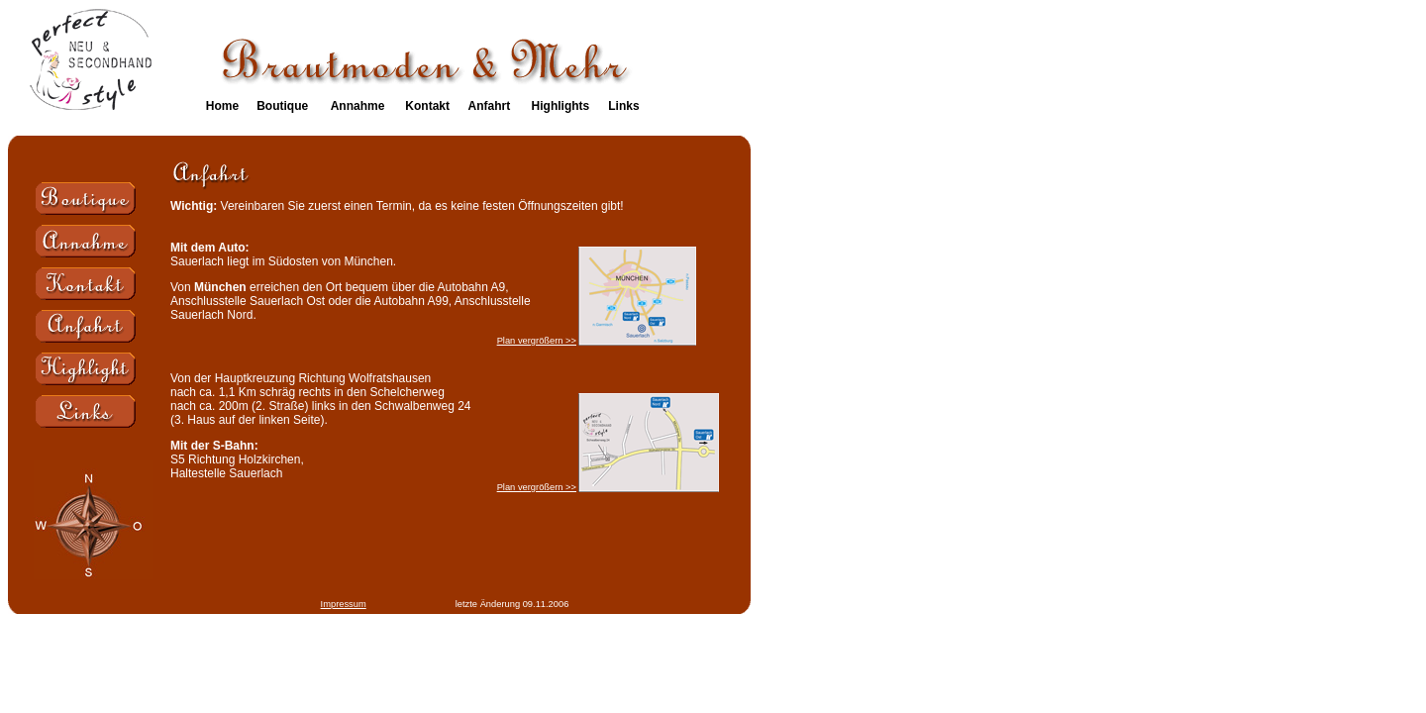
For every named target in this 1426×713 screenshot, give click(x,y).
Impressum (343, 604)
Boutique (282, 106)
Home (222, 106)
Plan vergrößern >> (536, 341)
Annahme (358, 106)
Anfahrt (488, 106)
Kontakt (427, 106)
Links (623, 106)
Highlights (561, 106)
